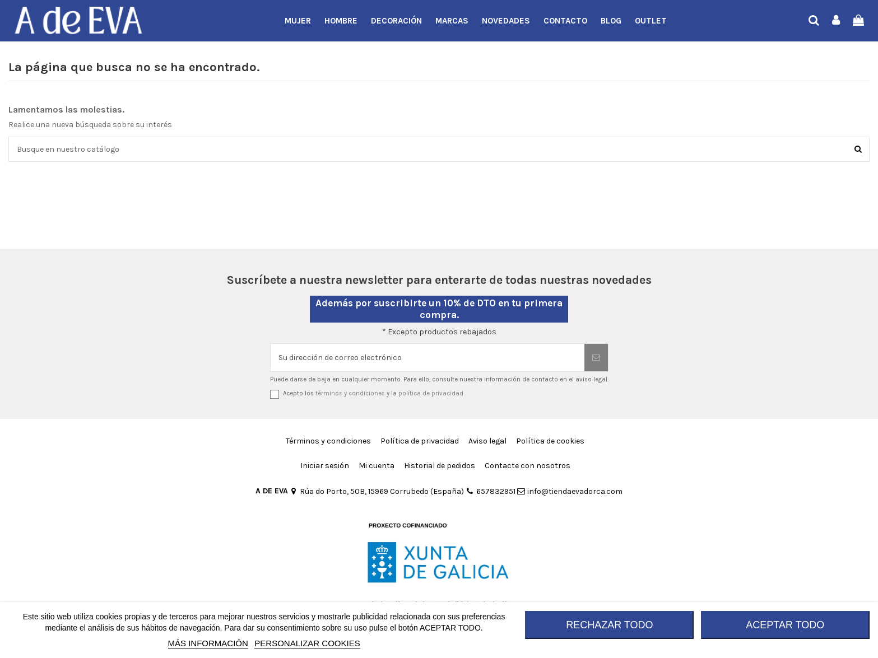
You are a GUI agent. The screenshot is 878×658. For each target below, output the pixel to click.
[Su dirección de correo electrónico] (427, 357)
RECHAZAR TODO (609, 625)
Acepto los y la (373, 393)
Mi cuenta (376, 465)
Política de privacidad (419, 441)
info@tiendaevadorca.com (570, 491)
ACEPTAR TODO (785, 625)
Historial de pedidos (439, 465)
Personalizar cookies (307, 643)
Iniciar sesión (324, 465)
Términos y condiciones (328, 441)
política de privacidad (430, 393)
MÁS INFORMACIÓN (208, 643)
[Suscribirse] (596, 357)
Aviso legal (487, 441)
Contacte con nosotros (527, 465)
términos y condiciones (350, 393)
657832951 (490, 491)
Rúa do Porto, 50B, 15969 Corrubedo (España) (377, 491)
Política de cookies (550, 441)
